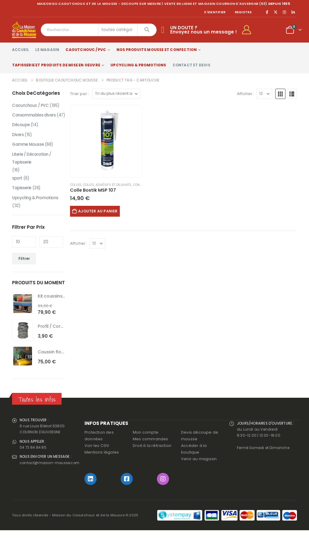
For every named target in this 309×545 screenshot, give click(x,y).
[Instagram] (284, 12)
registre (243, 12)
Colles (75, 185)
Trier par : (79, 94)
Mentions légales (101, 467)
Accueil (20, 49)
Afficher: (245, 94)
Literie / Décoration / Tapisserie (33, 168)
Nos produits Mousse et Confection (156, 49)
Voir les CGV (96, 460)
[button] (280, 94)
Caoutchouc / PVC (85, 49)
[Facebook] (267, 12)
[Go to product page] (106, 141)
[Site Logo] (24, 30)
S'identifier (214, 12)
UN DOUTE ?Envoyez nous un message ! (203, 29)
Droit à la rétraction (152, 460)
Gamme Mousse (29, 154)
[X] (276, 12)
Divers (18, 143)
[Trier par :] (116, 94)
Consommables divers (35, 116)
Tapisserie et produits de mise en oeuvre (56, 65)
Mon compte (145, 447)
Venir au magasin (199, 473)
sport (18, 189)
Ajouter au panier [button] (100, 211)
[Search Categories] (118, 30)
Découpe (21, 133)
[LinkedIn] (293, 12)
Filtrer (24, 270)
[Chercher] (147, 30)
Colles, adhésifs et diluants (107, 185)
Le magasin (47, 49)
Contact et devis (191, 65)
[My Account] (249, 29)
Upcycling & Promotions (138, 65)
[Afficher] (264, 94)
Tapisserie (22, 199)
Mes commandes (150, 453)
